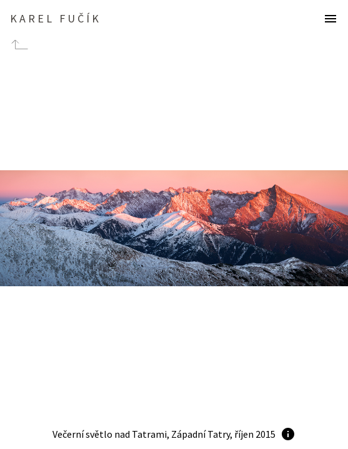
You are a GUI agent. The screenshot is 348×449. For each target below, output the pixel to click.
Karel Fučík (55, 18)
